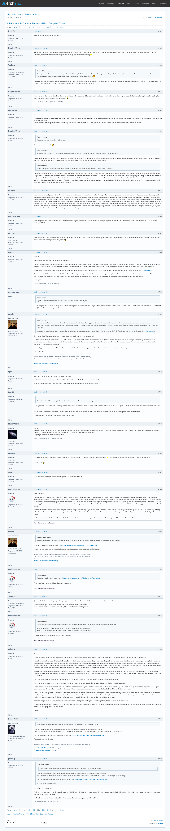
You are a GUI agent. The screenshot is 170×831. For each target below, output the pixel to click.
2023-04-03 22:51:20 (41, 65)
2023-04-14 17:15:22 (41, 216)
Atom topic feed (158, 820)
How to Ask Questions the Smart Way (46, 363)
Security (145, 4)
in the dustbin (146, 270)
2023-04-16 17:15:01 (41, 292)
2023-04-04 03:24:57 (41, 91)
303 (48, 27)
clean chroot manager (43, 750)
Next (62, 27)
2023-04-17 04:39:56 (41, 392)
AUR (154, 4)
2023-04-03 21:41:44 (41, 48)
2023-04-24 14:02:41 (41, 531)
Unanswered (159, 17)
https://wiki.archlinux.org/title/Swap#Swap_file (88, 735)
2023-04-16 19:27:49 (41, 372)
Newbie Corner (22, 23)
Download (163, 4)
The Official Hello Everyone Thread (48, 23)
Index (8, 14)
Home (101, 4)
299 (29, 27)
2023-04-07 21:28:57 (41, 131)
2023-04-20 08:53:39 (41, 453)
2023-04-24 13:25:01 (41, 489)
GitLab (136, 4)
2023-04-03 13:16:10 (41, 31)
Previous (15, 27)
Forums (121, 4)
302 (43, 27)
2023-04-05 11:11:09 (41, 110)
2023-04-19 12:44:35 (41, 424)
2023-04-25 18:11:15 (41, 569)
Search (20, 14)
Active (151, 17)
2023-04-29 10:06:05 (41, 758)
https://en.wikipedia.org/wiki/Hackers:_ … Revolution (78, 545)
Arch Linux (12, 3)
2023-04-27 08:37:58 (41, 597)
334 (57, 27)
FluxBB (160, 823)
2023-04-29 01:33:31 (41, 649)
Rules (14, 14)
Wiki (129, 4)
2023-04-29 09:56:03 (41, 719)
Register (28, 14)
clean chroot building (41, 748)
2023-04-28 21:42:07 (41, 616)
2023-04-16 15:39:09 (41, 252)
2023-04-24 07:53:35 (41, 472)
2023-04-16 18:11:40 (41, 314)
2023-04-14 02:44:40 (41, 190)
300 (33, 27)
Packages (111, 4)
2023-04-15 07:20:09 (41, 233)
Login (35, 14)
